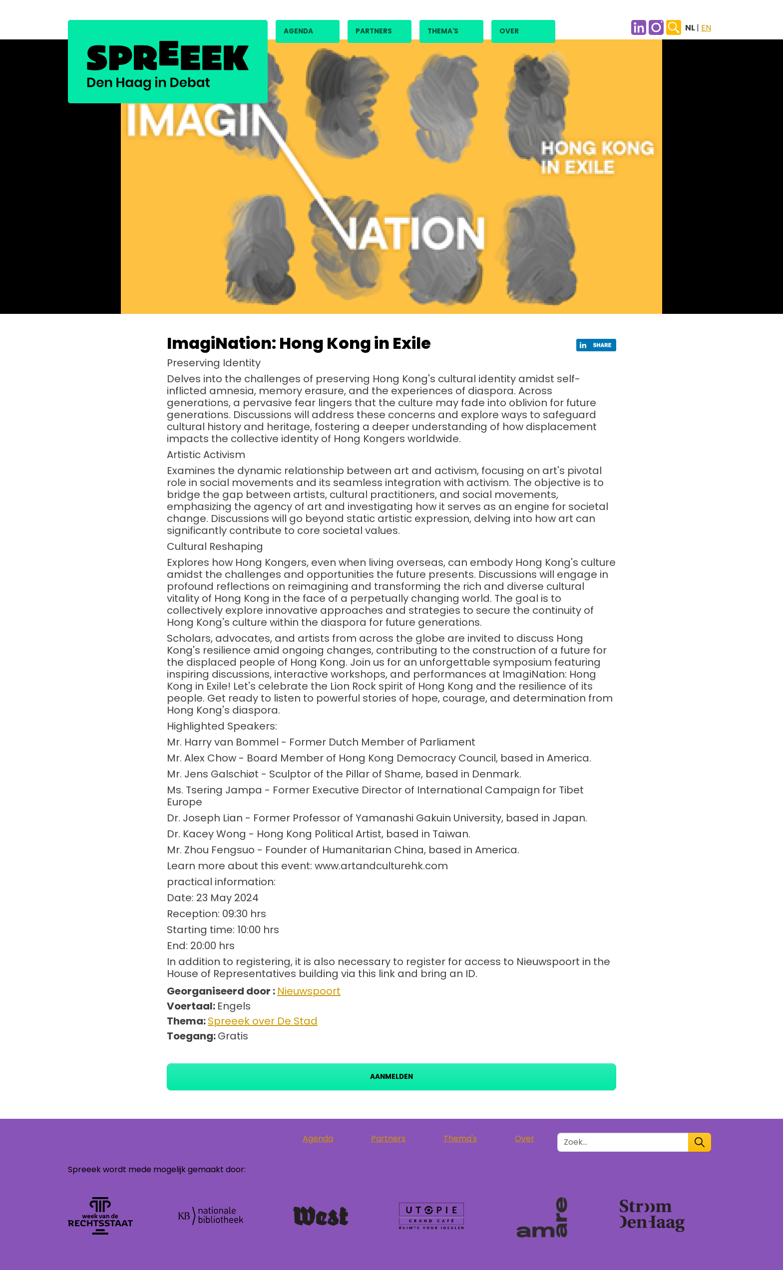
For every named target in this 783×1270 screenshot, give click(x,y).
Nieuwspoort (309, 991)
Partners (374, 31)
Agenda (298, 31)
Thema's (442, 31)
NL (691, 27)
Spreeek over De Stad (263, 1021)
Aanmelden (391, 1076)
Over (509, 31)
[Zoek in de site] (623, 1142)
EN (706, 27)
